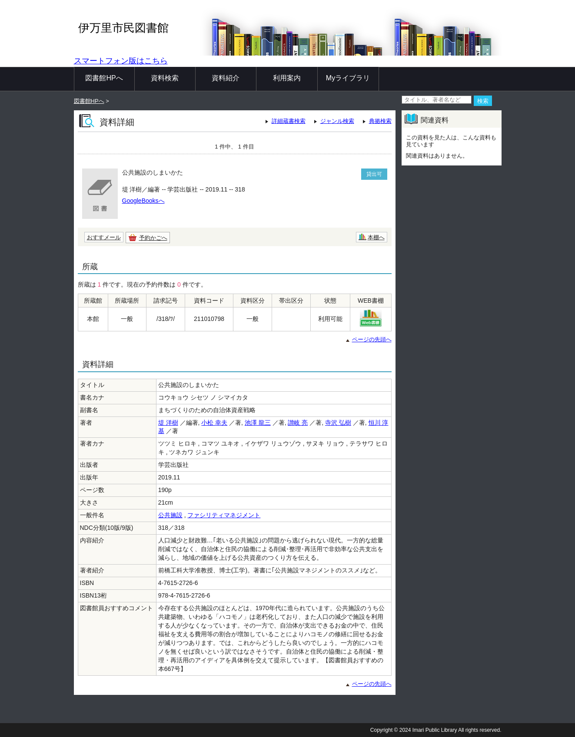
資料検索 (165, 78)
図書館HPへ (104, 78)
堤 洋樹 (168, 422)
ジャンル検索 (337, 121)
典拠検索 (380, 121)
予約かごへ (153, 238)
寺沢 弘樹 (338, 422)
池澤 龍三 (258, 422)
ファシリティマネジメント (223, 515)
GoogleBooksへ (143, 200)
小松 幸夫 (214, 422)
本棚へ (376, 237)
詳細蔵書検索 (289, 121)
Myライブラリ (348, 78)
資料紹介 (225, 78)
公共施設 (170, 515)
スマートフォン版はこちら (121, 60)
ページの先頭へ (372, 339)
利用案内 (287, 78)
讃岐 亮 (298, 422)
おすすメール (104, 237)
